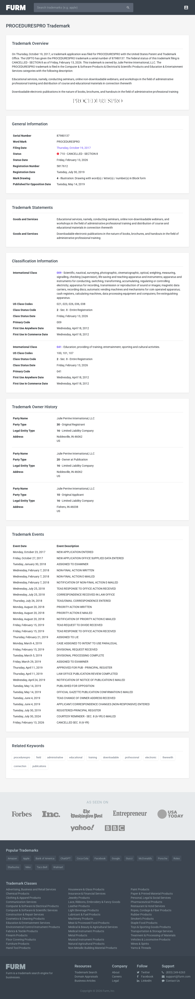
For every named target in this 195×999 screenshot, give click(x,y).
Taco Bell (42, 867)
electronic (150, 757)
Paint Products (140, 889)
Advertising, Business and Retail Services (31, 889)
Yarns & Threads (141, 947)
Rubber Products (141, 914)
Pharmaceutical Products (146, 902)
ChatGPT (65, 858)
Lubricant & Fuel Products (84, 914)
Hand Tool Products (18, 947)
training (93, 757)
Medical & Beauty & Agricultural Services (93, 927)
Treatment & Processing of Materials (153, 935)
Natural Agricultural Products (86, 943)
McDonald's (145, 858)
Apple (26, 858)
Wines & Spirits (140, 943)
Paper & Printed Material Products (152, 893)
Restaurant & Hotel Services (148, 906)
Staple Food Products (144, 922)
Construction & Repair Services (25, 914)
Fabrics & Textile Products (22, 931)
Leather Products (79, 906)
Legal (115, 980)
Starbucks (13, 867)
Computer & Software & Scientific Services (32, 910)
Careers (117, 976)
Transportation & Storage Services (152, 931)
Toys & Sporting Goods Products (151, 927)
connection (20, 766)
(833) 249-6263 (173, 972)
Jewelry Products (79, 897)
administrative (55, 757)
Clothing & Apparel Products (23, 897)
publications (39, 766)
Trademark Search (86, 972)
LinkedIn (144, 980)
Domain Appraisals (86, 976)
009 (59, 272)
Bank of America (45, 858)
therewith (168, 757)
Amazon (12, 858)
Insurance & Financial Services (86, 893)
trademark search (29, 973)
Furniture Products (17, 943)
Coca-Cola (82, 858)
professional (132, 757)
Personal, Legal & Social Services (151, 897)
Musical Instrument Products (86, 939)
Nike (28, 867)
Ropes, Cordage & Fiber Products (151, 910)
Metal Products (77, 935)
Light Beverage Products (83, 910)
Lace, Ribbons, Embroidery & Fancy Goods (94, 902)
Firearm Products (16, 935)
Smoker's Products (142, 918)
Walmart (58, 867)
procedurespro (22, 757)
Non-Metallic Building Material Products (92, 947)
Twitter (143, 972)
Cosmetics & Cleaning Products (25, 918)
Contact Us (171, 980)
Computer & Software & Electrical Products (32, 906)
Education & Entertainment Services (28, 922)
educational (75, 757)
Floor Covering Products (21, 939)
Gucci (129, 858)
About (116, 972)
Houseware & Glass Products (86, 889)
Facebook (100, 858)
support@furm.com (176, 976)
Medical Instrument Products (86, 931)
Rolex (177, 858)
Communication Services (21, 902)
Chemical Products (17, 893)
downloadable (111, 757)
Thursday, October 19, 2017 (74, 147)
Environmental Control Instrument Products (33, 927)
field (38, 757)
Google (116, 858)
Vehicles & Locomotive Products (150, 939)
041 (59, 347)
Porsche (162, 858)
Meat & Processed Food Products (88, 922)
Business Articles (85, 980)
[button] (186, 7)
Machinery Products (80, 918)
